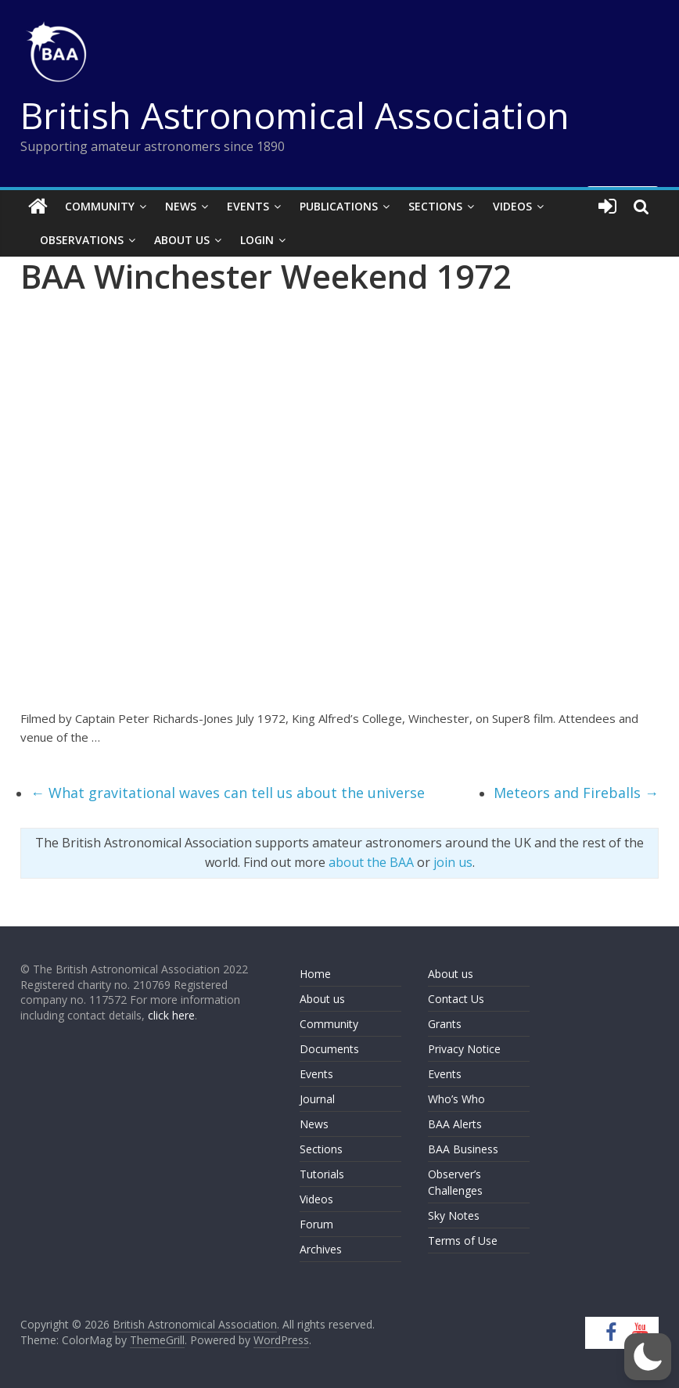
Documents (329, 1048)
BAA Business (463, 1149)
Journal (317, 1098)
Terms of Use (463, 1240)
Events (248, 206)
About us (322, 998)
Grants (445, 1023)
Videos (512, 206)
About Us (182, 239)
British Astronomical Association (294, 115)
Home (315, 973)
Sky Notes (454, 1215)
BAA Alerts (455, 1124)
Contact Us (456, 998)
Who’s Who (456, 1098)
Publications (339, 206)
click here (171, 1015)
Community (100, 206)
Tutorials (322, 1174)
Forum (316, 1224)
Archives (321, 1249)
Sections (435, 206)
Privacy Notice (464, 1048)
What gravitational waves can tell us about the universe (228, 792)
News (180, 206)
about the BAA (371, 862)
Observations (82, 239)
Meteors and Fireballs (576, 792)
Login (257, 239)
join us (452, 862)
